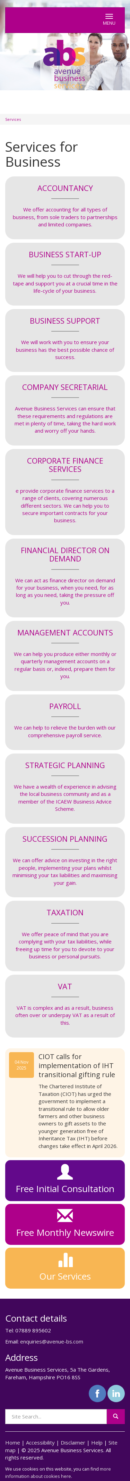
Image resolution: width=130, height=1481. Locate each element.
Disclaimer (73, 1442)
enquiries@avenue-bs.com (51, 1341)
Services (13, 119)
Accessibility (40, 1442)
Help (97, 1442)
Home (12, 1442)
